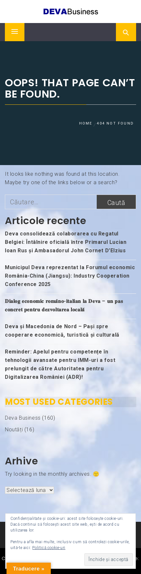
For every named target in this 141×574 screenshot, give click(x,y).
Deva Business (23, 418)
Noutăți (14, 429)
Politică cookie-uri (48, 547)
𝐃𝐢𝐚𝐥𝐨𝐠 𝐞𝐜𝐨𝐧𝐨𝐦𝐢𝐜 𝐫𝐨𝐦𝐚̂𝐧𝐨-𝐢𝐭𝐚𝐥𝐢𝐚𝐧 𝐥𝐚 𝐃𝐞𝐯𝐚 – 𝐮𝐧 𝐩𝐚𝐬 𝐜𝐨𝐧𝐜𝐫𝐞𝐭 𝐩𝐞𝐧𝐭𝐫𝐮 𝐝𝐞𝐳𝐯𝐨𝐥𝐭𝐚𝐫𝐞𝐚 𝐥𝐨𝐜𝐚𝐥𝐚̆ (64, 305)
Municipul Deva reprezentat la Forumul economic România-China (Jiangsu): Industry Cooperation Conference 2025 (70, 275)
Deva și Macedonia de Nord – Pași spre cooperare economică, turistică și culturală (62, 330)
